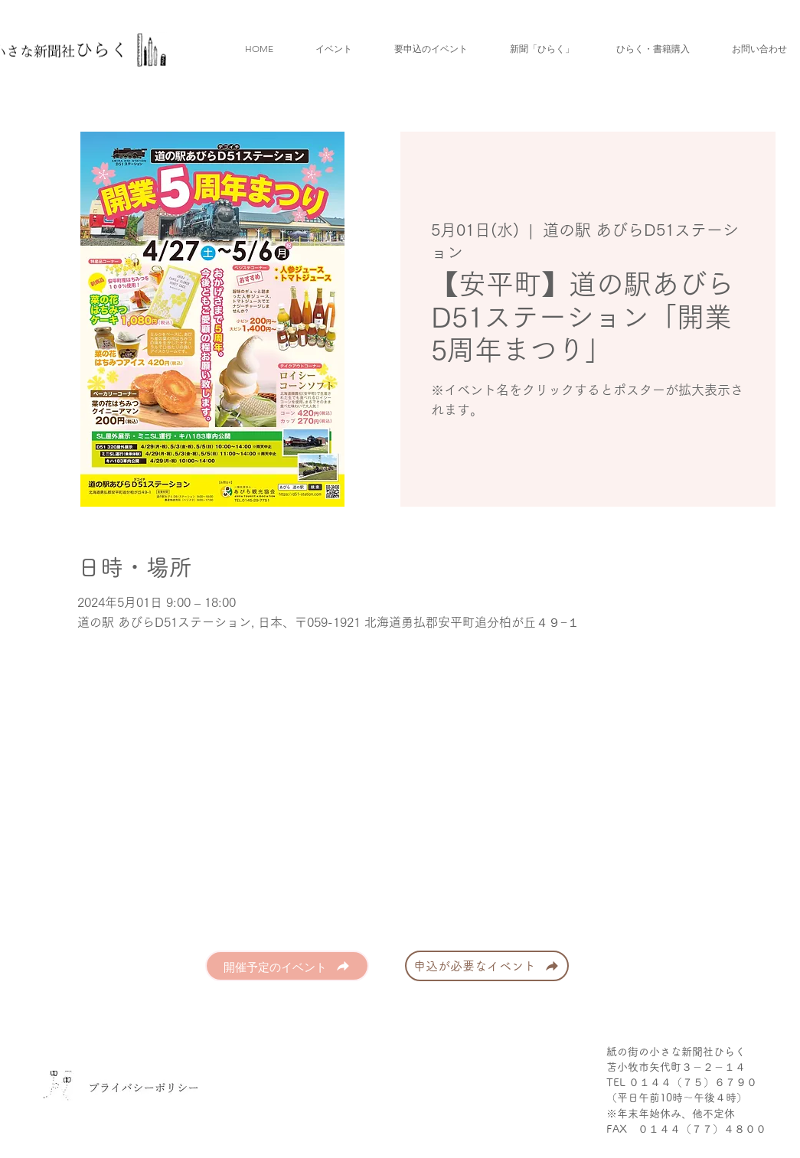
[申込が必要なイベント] (487, 966)
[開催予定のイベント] (287, 966)
